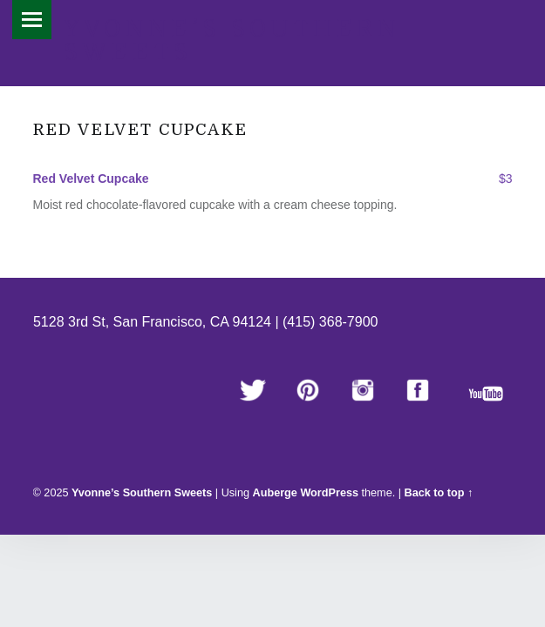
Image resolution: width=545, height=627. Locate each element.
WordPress (329, 493)
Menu (31, 19)
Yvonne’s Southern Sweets (232, 40)
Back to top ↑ (439, 493)
